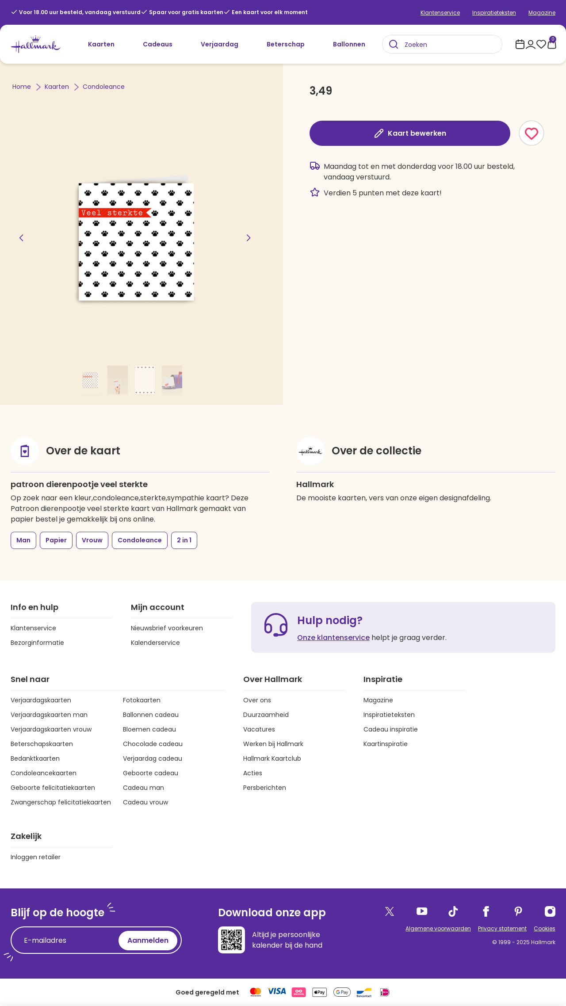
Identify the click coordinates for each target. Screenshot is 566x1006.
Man (23, 540)
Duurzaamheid (266, 714)
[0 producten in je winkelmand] (552, 44)
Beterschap (286, 44)
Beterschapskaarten (42, 743)
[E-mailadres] (67, 940)
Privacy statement (502, 928)
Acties (252, 773)
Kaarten (101, 44)
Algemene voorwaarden (438, 928)
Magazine (541, 12)
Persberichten (264, 787)
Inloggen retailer (36, 857)
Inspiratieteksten (494, 12)
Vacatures (259, 729)
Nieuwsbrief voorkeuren (167, 628)
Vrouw (92, 540)
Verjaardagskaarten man (49, 714)
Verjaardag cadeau (152, 758)
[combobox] (442, 44)
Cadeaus (157, 44)
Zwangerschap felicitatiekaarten (61, 802)
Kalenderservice (155, 642)
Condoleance (104, 86)
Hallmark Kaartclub (272, 758)
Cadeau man (143, 787)
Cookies (544, 928)
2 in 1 (184, 540)
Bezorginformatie (37, 642)
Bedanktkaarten (35, 758)
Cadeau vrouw (145, 802)
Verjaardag (219, 44)
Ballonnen (349, 44)
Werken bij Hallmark (273, 743)
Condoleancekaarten (43, 773)
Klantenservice (440, 12)
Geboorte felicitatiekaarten (53, 787)
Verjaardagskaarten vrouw (51, 729)
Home (22, 86)
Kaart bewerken (410, 133)
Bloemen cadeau (149, 729)
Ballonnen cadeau (151, 714)
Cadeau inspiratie (390, 729)
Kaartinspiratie (385, 743)
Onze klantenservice (333, 638)
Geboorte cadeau (150, 773)
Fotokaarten (142, 700)
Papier (56, 540)
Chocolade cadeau (153, 743)
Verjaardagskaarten (41, 700)
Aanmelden (147, 940)
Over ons (257, 700)
